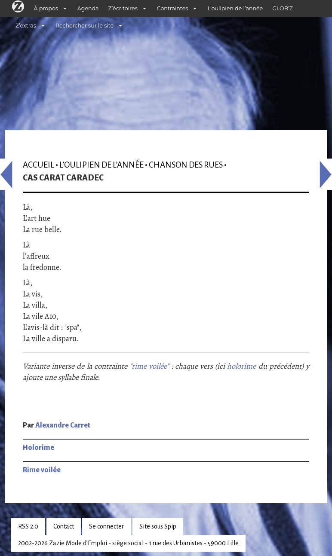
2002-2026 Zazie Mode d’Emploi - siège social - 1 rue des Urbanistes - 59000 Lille (128, 543)
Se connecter (106, 526)
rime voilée (149, 366)
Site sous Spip (157, 526)
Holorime (38, 448)
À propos (46, 8)
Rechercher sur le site (84, 25)
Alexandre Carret (62, 425)
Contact (63, 526)
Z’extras (25, 25)
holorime (241, 366)
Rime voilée (42, 470)
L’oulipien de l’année (235, 8)
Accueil (38, 164)
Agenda (88, 8)
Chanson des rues (186, 164)
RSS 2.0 (28, 526)
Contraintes (172, 8)
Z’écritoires (123, 8)
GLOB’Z (282, 8)
